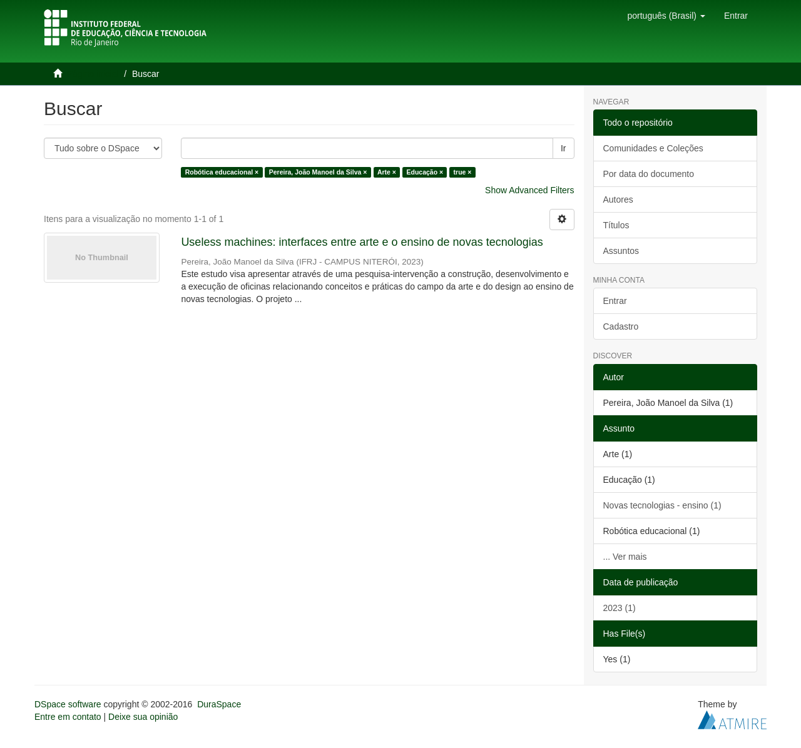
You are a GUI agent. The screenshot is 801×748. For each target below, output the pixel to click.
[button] (666, 15)
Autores (618, 200)
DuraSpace (219, 704)
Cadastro (621, 326)
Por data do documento (649, 174)
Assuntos (621, 251)
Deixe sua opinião (143, 717)
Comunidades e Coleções (653, 148)
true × (463, 172)
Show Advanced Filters (529, 190)
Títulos (616, 225)
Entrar (615, 301)
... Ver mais (625, 557)
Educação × (424, 172)
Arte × (386, 172)
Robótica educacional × (222, 172)
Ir (563, 148)
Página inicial (93, 74)
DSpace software (67, 704)
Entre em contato (67, 717)
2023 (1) (619, 608)
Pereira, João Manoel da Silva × (318, 172)
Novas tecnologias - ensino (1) (662, 505)
